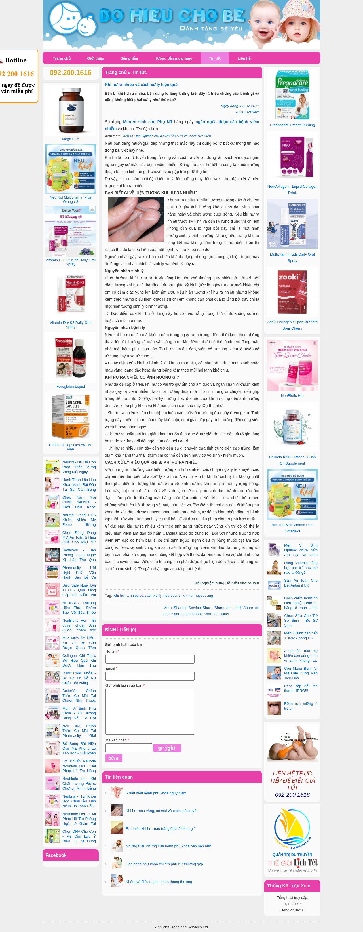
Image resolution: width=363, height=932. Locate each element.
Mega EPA (70, 139)
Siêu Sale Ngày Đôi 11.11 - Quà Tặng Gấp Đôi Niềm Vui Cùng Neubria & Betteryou (70, 595)
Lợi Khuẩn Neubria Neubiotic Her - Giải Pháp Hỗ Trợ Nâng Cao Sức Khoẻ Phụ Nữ (70, 771)
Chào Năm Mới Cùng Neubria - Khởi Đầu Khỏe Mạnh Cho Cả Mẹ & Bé (70, 507)
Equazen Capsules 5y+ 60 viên (70, 447)
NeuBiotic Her (292, 395)
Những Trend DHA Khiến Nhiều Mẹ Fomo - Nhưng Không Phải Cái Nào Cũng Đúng (70, 524)
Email (111, 668)
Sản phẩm (129, 58)
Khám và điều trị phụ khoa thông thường (158, 882)
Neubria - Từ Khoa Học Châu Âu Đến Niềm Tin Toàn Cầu (79, 801)
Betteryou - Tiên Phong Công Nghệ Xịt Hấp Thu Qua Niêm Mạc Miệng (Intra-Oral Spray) (70, 560)
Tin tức (215, 58)
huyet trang (204, 595)
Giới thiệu (95, 58)
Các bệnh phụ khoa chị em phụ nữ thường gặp (164, 864)
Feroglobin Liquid (70, 386)
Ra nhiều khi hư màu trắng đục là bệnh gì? (160, 828)
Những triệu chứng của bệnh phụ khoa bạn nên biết (168, 846)
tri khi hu (186, 595)
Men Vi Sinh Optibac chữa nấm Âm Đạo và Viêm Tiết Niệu (166, 136)
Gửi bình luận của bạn (125, 685)
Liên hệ (244, 58)
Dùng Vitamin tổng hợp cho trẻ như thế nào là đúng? (301, 568)
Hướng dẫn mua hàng (174, 58)
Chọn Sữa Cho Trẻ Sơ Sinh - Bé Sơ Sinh (301, 620)
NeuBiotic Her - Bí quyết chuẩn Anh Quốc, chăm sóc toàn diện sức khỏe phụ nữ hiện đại (70, 630)
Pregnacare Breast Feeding (292, 125)
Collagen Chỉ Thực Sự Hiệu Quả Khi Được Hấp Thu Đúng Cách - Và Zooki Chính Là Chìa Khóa (70, 665)
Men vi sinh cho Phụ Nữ (147, 121)
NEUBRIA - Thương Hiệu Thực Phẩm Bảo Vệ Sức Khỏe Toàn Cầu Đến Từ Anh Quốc (70, 612)
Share (187, 608)
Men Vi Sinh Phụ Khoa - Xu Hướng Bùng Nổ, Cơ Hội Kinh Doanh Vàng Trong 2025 (70, 718)
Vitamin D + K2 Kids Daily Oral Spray (71, 262)
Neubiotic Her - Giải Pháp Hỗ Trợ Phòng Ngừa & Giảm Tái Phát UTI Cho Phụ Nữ (70, 823)
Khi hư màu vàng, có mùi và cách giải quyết (161, 811)
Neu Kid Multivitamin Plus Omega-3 (70, 199)
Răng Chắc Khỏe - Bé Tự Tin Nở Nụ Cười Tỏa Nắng (79, 678)
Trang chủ (62, 58)
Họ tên (112, 651)
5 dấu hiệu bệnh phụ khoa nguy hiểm (155, 793)
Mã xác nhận (117, 740)
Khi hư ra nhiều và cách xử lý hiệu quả (145, 595)
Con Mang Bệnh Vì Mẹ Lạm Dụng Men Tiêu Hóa (301, 673)
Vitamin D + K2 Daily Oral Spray (71, 324)
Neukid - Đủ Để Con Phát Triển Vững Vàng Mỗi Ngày (79, 467)
